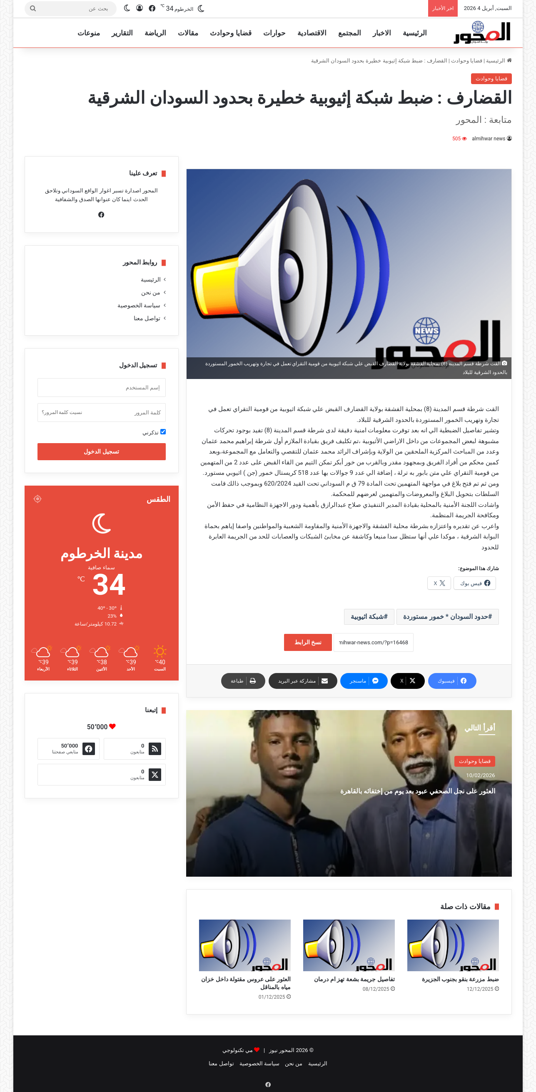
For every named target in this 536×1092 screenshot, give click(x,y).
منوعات (88, 33)
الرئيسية (415, 33)
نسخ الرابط (308, 642)
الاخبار (382, 33)
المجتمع (349, 33)
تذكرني (153, 432)
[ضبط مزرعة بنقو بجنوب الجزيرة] (453, 945)
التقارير (122, 33)
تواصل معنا (147, 318)
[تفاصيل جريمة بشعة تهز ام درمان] (349, 945)
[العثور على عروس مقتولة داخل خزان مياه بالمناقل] (245, 945)
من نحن (150, 292)
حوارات (274, 33)
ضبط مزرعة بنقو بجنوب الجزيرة (460, 979)
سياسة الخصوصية (138, 305)
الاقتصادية (312, 33)
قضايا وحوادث (230, 33)
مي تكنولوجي (237, 1050)
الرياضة (155, 33)
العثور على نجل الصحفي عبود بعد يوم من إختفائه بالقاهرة (410, 796)
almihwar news (489, 139)
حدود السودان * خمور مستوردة (445, 617)
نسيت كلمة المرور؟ (62, 412)
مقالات (188, 33)
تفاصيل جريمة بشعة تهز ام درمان (354, 979)
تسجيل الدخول (101, 451)
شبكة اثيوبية (367, 617)
